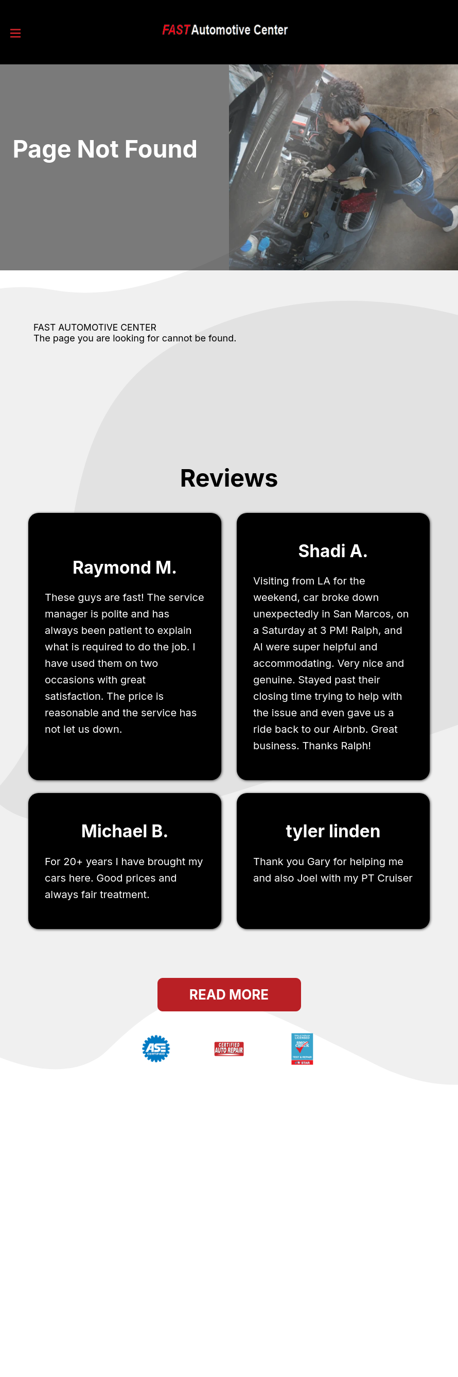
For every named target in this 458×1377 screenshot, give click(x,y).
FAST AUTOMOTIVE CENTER (94, 327)
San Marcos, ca (291, 900)
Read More (229, 995)
